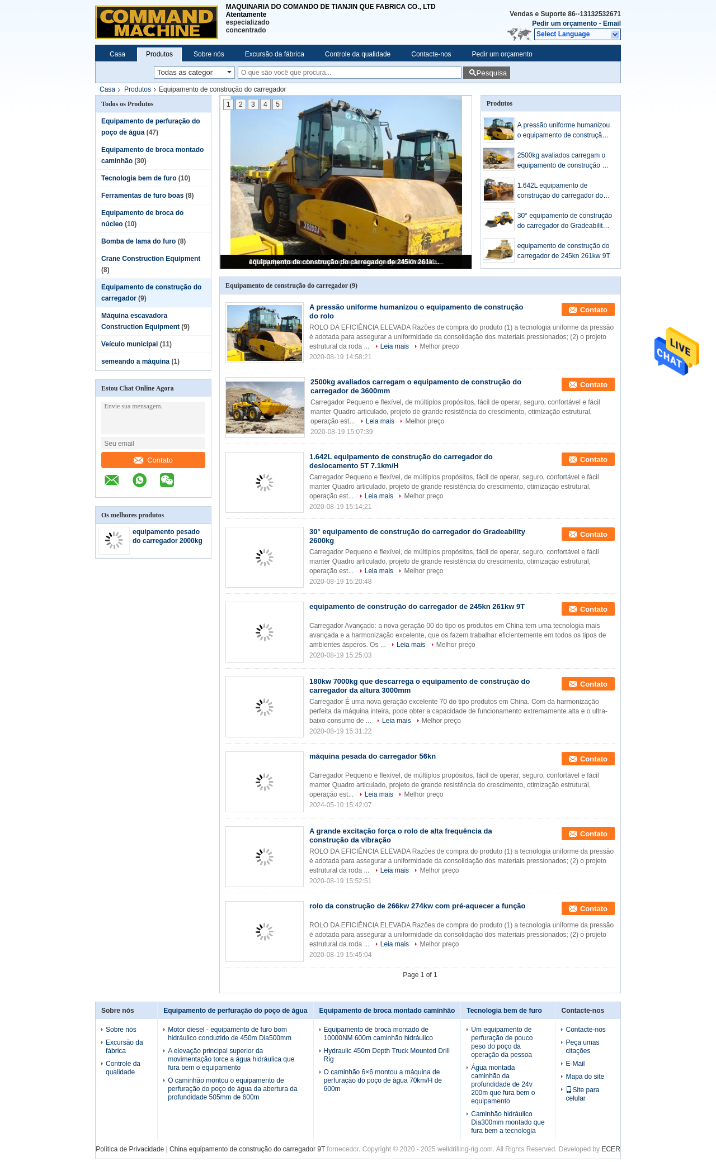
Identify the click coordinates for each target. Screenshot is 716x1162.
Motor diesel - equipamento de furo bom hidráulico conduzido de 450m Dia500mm (229, 1034)
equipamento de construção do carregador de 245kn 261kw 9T (347, 262)
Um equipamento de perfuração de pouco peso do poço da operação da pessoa (502, 1042)
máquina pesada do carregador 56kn (372, 756)
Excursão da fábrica (274, 54)
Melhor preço (439, 346)
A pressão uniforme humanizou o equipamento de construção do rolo (563, 130)
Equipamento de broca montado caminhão (387, 1011)
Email (612, 23)
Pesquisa (491, 73)
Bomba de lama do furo (138, 241)
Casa (117, 54)
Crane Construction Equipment (150, 259)
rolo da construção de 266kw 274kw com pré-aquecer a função (417, 906)
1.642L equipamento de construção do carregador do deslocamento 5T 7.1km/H (560, 191)
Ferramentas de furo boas (142, 195)
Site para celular (582, 1094)
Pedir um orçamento (564, 23)
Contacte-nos (431, 54)
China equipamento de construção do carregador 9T (247, 1149)
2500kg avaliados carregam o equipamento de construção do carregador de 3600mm (563, 160)
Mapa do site (585, 1076)
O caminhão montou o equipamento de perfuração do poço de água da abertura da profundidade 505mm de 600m (233, 1089)
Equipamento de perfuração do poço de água (235, 1011)
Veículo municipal (129, 344)
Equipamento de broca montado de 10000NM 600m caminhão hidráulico (378, 1034)
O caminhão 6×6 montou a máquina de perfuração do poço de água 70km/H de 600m (383, 1080)
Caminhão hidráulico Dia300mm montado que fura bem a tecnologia (507, 1122)
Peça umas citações (582, 1047)
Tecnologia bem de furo (138, 178)
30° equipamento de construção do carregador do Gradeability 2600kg (565, 221)
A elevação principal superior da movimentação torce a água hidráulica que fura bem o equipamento (231, 1059)
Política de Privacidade (130, 1149)
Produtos (159, 54)
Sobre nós (209, 54)
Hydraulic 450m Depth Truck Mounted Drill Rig (387, 1055)
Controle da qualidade (357, 54)
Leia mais (394, 346)
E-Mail (575, 1064)
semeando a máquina (135, 361)
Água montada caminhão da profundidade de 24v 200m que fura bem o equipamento (503, 1084)
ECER (610, 1149)
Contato (153, 460)
